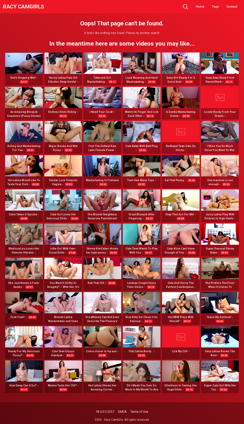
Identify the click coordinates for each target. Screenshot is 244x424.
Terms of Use (139, 412)
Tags (215, 6)
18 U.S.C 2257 (105, 412)
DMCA (122, 412)
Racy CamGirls (23, 7)
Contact (231, 6)
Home (200, 6)
